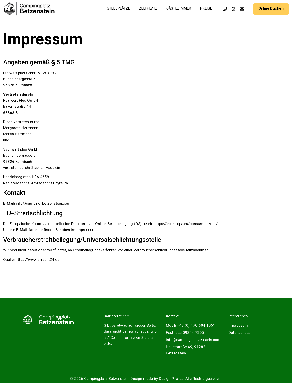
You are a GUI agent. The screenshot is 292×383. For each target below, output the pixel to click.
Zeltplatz (148, 9)
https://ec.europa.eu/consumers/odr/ (186, 224)
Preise (206, 9)
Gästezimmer (178, 9)
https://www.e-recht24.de (37, 260)
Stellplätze (118, 9)
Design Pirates (171, 379)
